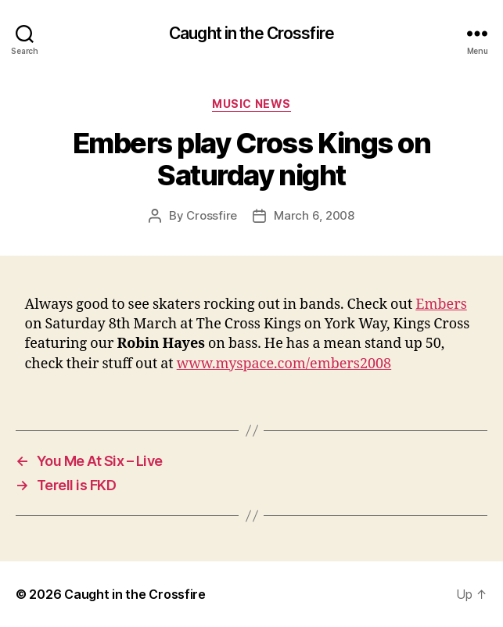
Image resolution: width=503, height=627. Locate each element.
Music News (251, 103)
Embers (441, 305)
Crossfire (211, 215)
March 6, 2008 (314, 215)
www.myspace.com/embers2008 (284, 364)
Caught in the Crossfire (251, 33)
